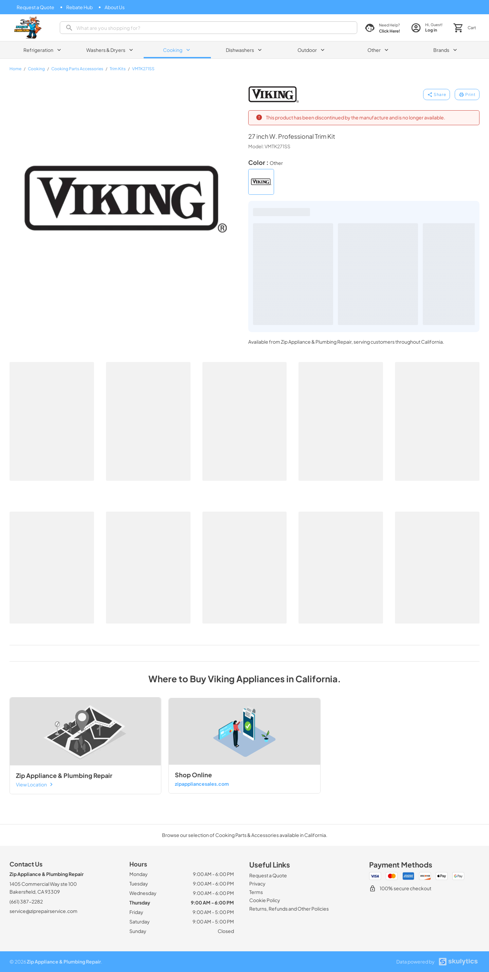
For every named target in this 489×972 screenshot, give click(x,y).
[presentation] (208, 27)
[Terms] (256, 892)
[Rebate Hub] (79, 7)
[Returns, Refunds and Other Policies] (289, 909)
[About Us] (115, 7)
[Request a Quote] (35, 7)
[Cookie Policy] (264, 900)
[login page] (426, 28)
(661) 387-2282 (26, 901)
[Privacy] (257, 883)
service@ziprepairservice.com (43, 911)
